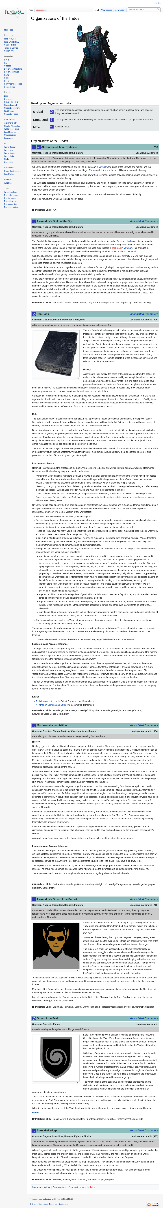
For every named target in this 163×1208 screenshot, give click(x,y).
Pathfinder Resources (13, 84)
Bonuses (7, 99)
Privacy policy (36, 1204)
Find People (9, 111)
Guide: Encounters (12, 108)
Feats (6, 75)
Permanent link (10, 204)
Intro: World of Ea (11, 42)
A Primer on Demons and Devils (51, 705)
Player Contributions (12, 171)
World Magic (9, 153)
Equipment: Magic (11, 72)
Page (31, 10)
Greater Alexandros (12, 126)
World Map (8, 150)
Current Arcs (9, 51)
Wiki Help (8, 183)
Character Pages (11, 114)
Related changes (11, 195)
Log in (158, 3)
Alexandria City (10, 123)
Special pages (10, 198)
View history (120, 10)
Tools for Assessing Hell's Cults (50, 701)
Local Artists (9, 174)
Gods (6, 159)
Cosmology (8, 162)
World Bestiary (10, 147)
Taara (93, 170)
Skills (6, 78)
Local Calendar (10, 132)
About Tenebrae (50, 1204)
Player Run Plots (11, 102)
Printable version (11, 201)
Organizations (59, 1187)
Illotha (103, 170)
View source (106, 10)
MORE (35, 1112)
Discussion (41, 10)
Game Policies (10, 45)
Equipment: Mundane (13, 69)
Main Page (8, 30)
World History (9, 156)
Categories (37, 1187)
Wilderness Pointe (11, 129)
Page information (11, 207)
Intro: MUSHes (10, 39)
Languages (8, 138)
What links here (10, 192)
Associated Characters (144, 221)
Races (6, 63)
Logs (6, 96)
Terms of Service (11, 48)
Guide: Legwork (10, 105)
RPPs (6, 60)
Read (96, 10)
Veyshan (103, 167)
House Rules (9, 87)
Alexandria (37, 251)
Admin (47, 1187)
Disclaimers (63, 1204)
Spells (6, 81)
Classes (7, 66)
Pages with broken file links (81, 1187)
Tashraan (116, 248)
